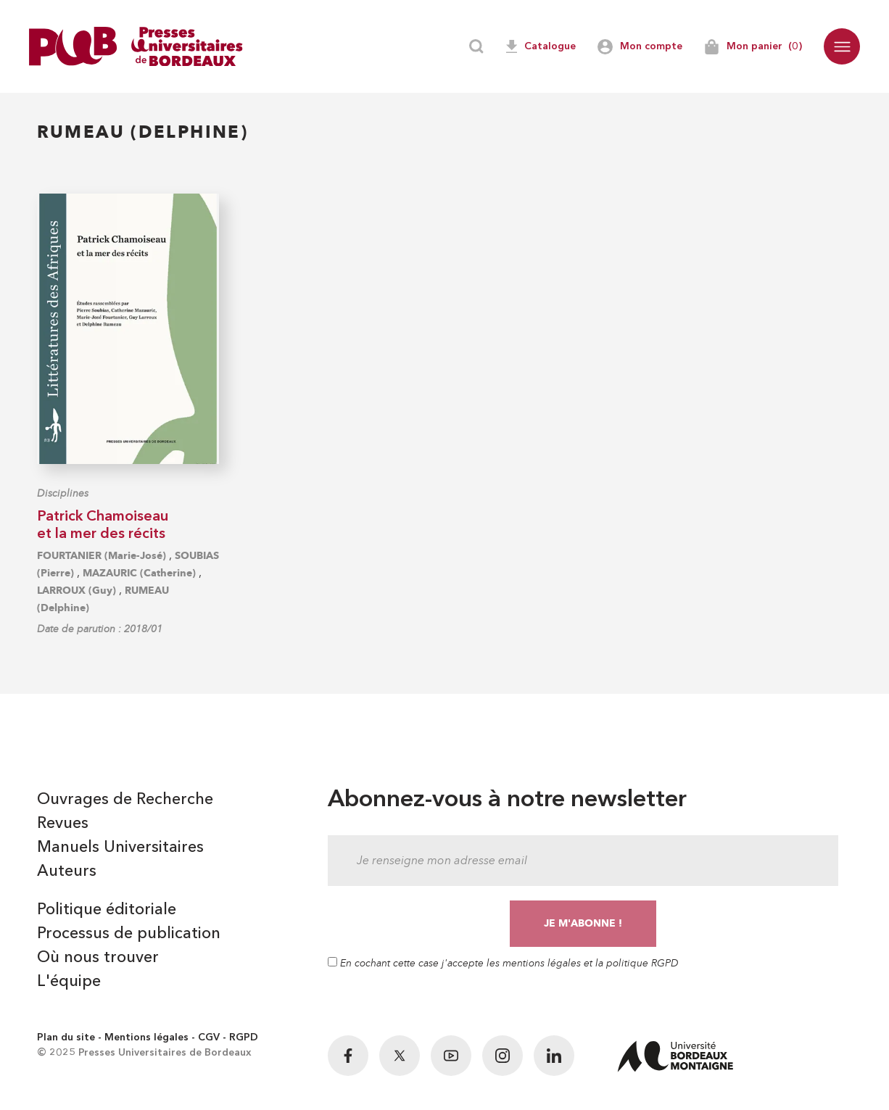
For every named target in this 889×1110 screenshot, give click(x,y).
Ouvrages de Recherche (125, 800)
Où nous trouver (98, 958)
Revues (62, 824)
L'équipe (69, 982)
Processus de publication (128, 934)
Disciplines (62, 493)
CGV (209, 1037)
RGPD (243, 1037)
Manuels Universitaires (120, 848)
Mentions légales (146, 1037)
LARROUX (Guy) (76, 590)
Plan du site (66, 1037)
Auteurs (66, 871)
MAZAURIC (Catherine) (139, 573)
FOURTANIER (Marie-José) (101, 556)
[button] (842, 46)
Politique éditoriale (106, 910)
